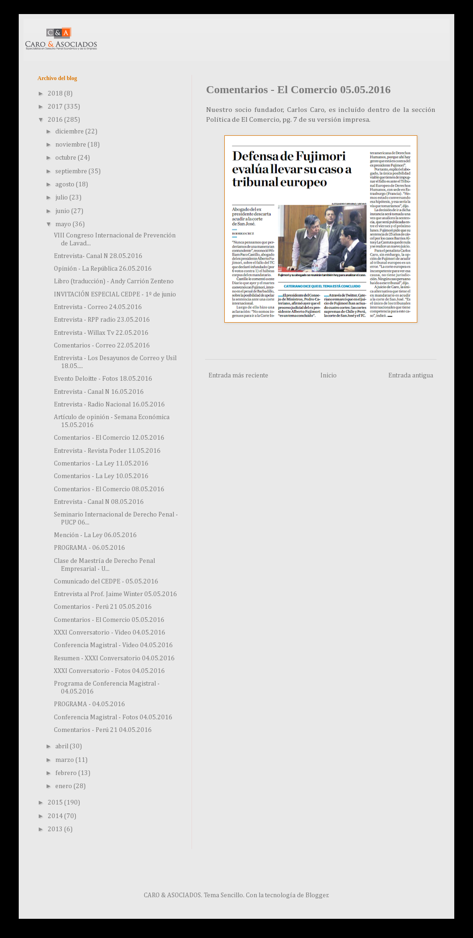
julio (62, 197)
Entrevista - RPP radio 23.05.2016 (102, 320)
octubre (66, 158)
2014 (56, 816)
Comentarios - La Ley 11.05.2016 (101, 463)
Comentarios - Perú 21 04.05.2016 (103, 730)
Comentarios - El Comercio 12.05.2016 (109, 438)
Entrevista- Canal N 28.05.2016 (98, 256)
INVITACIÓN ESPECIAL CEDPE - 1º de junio (115, 294)
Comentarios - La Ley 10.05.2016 (101, 476)
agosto (65, 184)
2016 (56, 120)
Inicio (328, 375)
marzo (65, 760)
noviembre (71, 144)
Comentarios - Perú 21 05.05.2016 (103, 607)
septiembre (72, 171)
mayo (64, 224)
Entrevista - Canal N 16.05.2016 (99, 392)
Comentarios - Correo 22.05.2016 (102, 345)
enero (64, 786)
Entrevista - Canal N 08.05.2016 (99, 502)
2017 (56, 106)
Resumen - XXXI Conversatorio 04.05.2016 (114, 658)
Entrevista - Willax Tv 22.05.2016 (101, 333)
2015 (56, 802)
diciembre (70, 131)
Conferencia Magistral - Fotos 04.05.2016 (113, 717)
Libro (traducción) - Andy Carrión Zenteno (114, 281)
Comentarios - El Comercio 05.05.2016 (109, 620)
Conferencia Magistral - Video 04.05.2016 (113, 645)
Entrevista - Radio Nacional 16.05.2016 (109, 404)
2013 (56, 829)
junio (63, 211)
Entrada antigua (410, 375)
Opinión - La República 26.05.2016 (103, 269)
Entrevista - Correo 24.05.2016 (98, 307)
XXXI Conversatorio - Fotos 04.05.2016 (109, 671)
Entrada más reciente (238, 375)
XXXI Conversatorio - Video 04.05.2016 (109, 632)
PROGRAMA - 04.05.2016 (89, 704)
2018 (56, 93)
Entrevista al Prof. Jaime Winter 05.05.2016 (115, 594)
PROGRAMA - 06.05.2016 (89, 548)
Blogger (316, 895)
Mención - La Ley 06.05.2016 (95, 535)
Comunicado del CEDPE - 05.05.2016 (106, 581)
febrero (66, 773)
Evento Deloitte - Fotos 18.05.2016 (103, 379)
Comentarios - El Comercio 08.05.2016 (109, 489)
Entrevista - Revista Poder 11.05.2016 (107, 451)
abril (62, 746)
